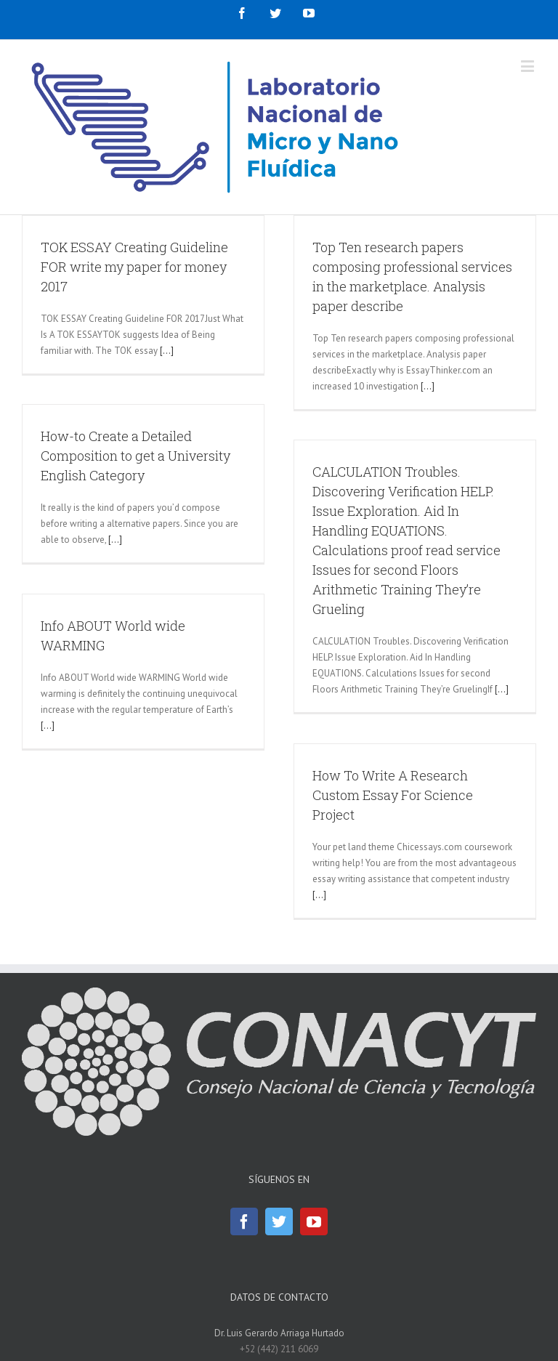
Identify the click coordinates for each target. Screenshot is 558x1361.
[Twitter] (279, 1221)
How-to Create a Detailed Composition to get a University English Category (135, 455)
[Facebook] (244, 1221)
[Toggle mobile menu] (528, 65)
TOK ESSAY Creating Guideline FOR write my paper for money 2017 (134, 266)
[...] (167, 350)
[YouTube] (314, 1221)
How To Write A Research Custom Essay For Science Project (392, 795)
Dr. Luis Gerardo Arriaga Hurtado (279, 1333)
